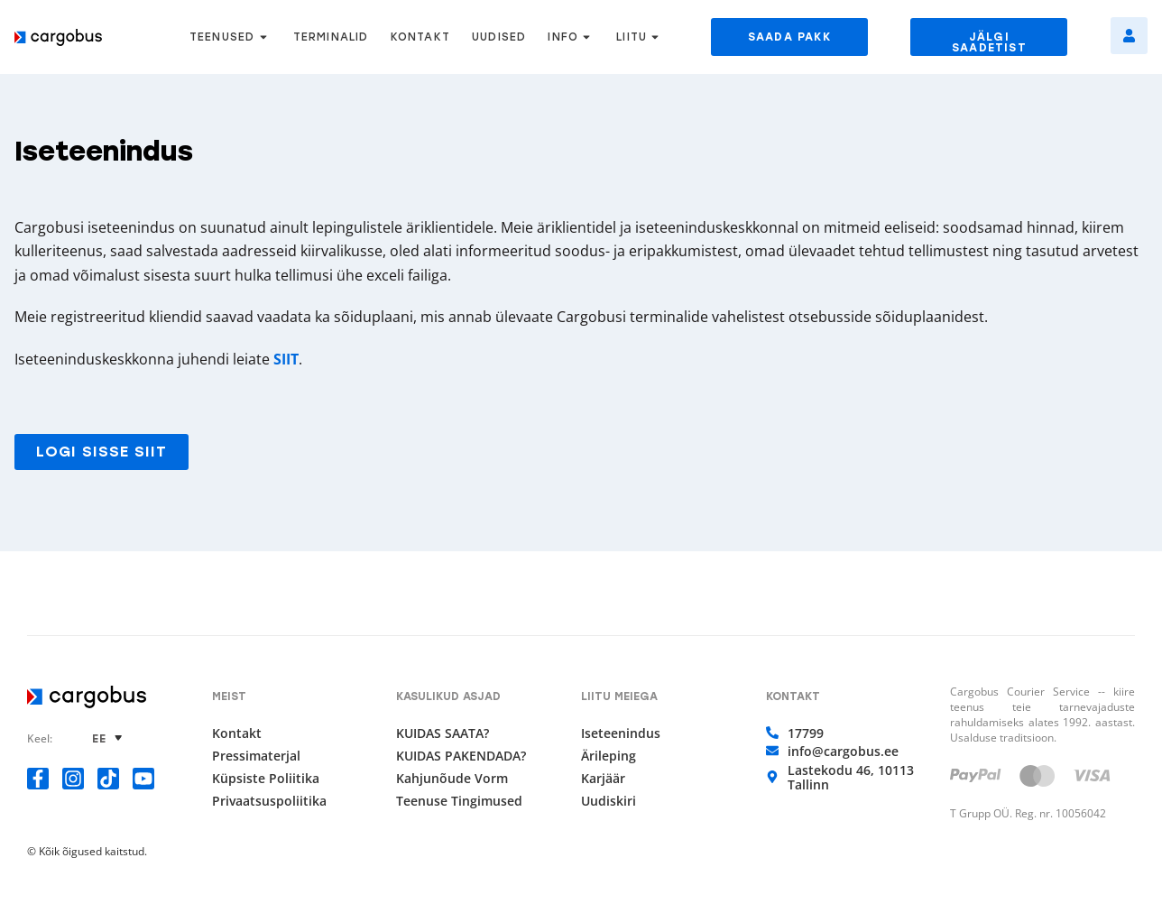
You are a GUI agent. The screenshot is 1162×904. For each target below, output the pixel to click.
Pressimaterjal (256, 756)
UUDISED (499, 37)
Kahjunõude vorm (452, 778)
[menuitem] (110, 738)
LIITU (639, 37)
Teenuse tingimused (459, 801)
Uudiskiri (608, 801)
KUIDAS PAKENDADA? (461, 756)
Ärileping (608, 756)
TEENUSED (230, 37)
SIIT (286, 359)
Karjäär (603, 778)
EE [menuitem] (99, 739)
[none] (110, 738)
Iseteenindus (620, 733)
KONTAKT (420, 37)
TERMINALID (331, 37)
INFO (571, 37)
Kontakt (237, 733)
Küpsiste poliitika (265, 778)
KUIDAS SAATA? (442, 733)
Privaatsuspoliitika (269, 801)
